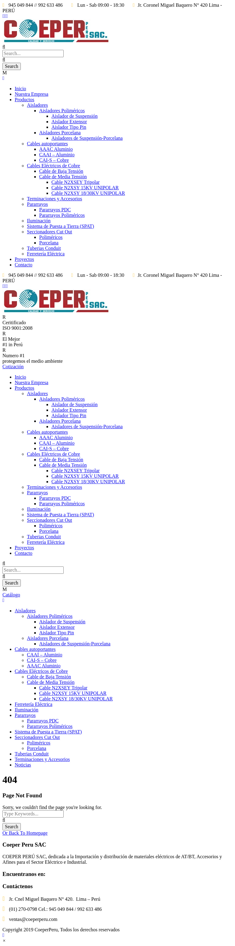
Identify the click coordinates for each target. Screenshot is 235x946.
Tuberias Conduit (44, 248)
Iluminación (38, 220)
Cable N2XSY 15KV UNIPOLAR (85, 187)
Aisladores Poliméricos (62, 110)
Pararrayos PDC (55, 209)
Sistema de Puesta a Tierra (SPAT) (60, 226)
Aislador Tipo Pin (68, 127)
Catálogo (11, 594)
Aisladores (37, 105)
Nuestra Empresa (31, 94)
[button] (4, 940)
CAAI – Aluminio (57, 154)
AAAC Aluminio (56, 149)
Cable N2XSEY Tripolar (75, 182)
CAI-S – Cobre (54, 160)
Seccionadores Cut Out (49, 231)
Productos (24, 99)
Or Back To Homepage (24, 833)
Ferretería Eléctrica (46, 253)
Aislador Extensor (69, 121)
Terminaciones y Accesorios (54, 198)
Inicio (20, 88)
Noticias (23, 764)
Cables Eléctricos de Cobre (53, 165)
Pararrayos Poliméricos (62, 215)
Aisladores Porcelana (60, 132)
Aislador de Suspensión (74, 116)
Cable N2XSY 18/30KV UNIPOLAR (88, 193)
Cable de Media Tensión (63, 176)
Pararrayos (37, 204)
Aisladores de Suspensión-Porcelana (87, 138)
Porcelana (48, 242)
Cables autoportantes (47, 143)
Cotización (13, 366)
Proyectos (24, 259)
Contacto (23, 264)
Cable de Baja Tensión (61, 171)
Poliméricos (50, 237)
